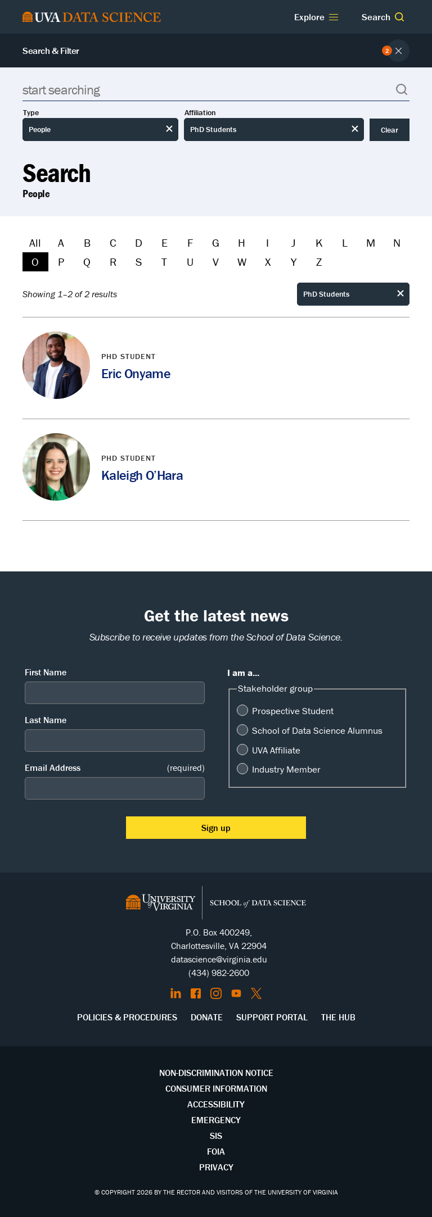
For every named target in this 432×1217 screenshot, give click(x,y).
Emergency (216, 1119)
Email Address (115, 767)
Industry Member (286, 769)
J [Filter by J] (293, 242)
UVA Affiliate (276, 750)
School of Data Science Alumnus (317, 730)
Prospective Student (293, 711)
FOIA (216, 1151)
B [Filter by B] (87, 242)
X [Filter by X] (268, 262)
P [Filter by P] (61, 262)
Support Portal (272, 1017)
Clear (389, 130)
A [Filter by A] (61, 242)
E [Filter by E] (164, 242)
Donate (207, 1017)
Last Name (45, 719)
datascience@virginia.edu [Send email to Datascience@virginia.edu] (219, 959)
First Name (45, 672)
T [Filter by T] (164, 262)
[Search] (216, 90)
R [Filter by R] (113, 262)
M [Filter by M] (370, 242)
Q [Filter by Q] (87, 262)
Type (31, 112)
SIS (216, 1135)
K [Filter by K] (319, 242)
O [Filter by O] (35, 262)
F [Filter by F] (190, 242)
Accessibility (216, 1104)
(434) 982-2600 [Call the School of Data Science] (218, 972)
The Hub (338, 1017)
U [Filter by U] (190, 262)
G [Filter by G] (215, 242)
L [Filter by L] (345, 242)
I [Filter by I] (267, 242)
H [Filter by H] (241, 242)
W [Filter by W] (241, 262)
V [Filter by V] (216, 262)
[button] (399, 16)
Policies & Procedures (127, 1017)
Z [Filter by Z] (319, 262)
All (35, 242)
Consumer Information (216, 1088)
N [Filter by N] (396, 242)
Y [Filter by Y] (293, 262)
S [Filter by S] (139, 262)
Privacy (216, 1167)
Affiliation (200, 112)
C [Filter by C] (113, 242)
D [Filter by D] (138, 242)
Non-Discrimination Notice (216, 1072)
